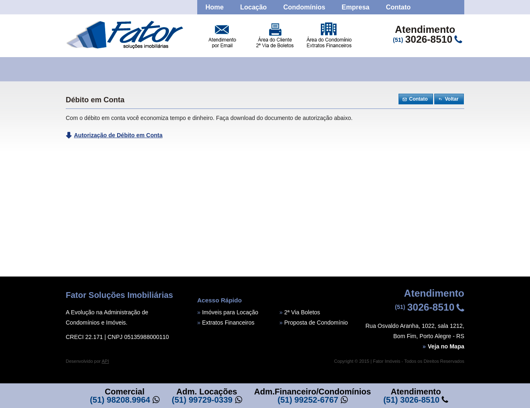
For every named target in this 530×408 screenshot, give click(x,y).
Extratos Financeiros (228, 322)
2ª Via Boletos (302, 312)
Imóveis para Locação (230, 312)
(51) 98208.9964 (120, 399)
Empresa (356, 7)
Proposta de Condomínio (316, 322)
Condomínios (304, 7)
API (105, 361)
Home (214, 7)
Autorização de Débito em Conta (118, 135)
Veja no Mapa (444, 346)
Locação (253, 7)
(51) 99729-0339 (202, 399)
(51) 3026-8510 (411, 399)
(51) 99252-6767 (308, 399)
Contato (398, 7)
